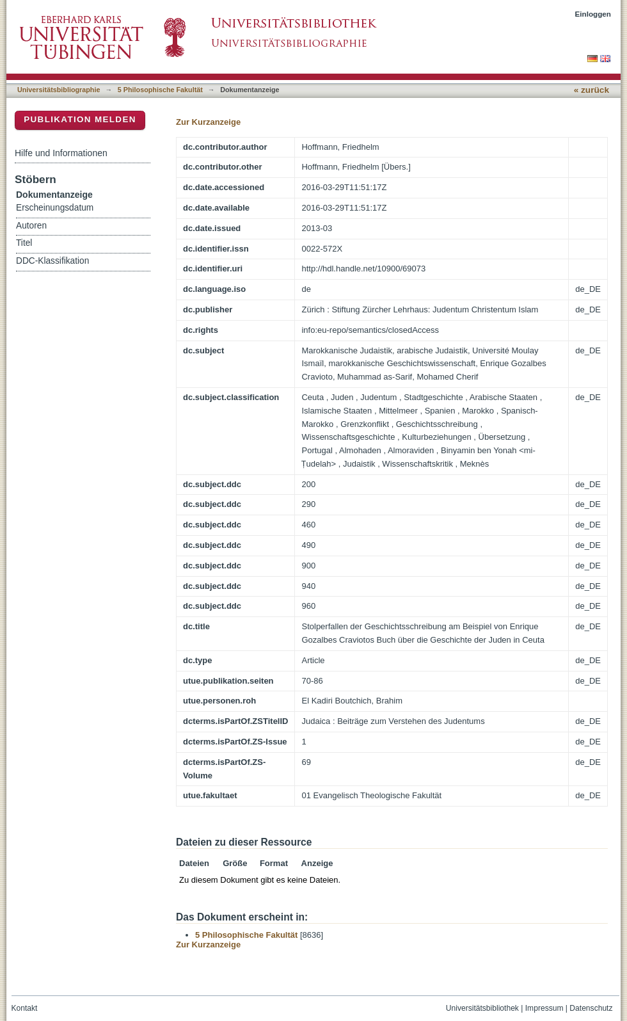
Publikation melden (80, 119)
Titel (24, 243)
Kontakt (25, 1008)
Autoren (31, 225)
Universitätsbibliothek (482, 1008)
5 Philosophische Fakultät (160, 89)
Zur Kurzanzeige (208, 122)
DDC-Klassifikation (52, 261)
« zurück (591, 90)
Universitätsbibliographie (58, 89)
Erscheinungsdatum (54, 208)
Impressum (544, 1008)
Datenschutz (590, 1008)
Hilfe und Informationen (61, 153)
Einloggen (593, 14)
